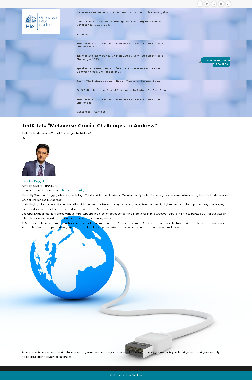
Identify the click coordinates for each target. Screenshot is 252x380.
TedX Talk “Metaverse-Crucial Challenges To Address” (112, 90)
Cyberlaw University (71, 190)
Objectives (119, 12)
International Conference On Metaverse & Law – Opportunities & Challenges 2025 (119, 57)
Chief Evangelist (157, 12)
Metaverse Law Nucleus (92, 12)
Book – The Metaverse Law (94, 81)
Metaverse (83, 34)
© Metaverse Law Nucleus (126, 375)
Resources (83, 111)
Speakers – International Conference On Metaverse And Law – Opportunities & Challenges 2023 (118, 70)
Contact (99, 111)
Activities (136, 12)
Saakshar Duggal (33, 181)
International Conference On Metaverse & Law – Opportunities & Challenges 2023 (119, 45)
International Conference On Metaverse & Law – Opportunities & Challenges (119, 101)
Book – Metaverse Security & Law (138, 81)
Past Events (161, 90)
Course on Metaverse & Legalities (216, 62)
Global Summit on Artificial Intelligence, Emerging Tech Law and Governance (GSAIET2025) (119, 23)
